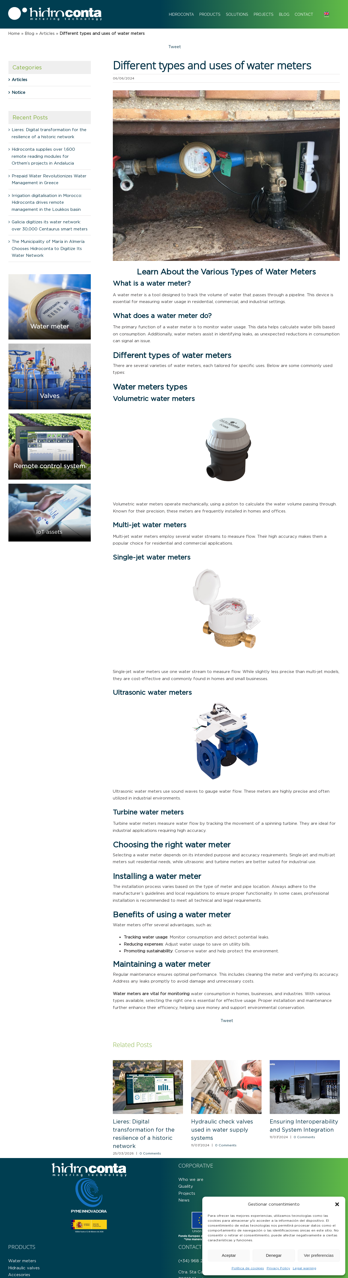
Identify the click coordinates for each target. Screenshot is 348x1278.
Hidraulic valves (24, 1267)
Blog (29, 33)
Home (14, 33)
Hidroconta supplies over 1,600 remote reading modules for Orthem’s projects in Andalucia (43, 156)
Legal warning (304, 1268)
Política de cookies (248, 1268)
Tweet (174, 46)
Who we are (190, 1179)
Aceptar (229, 1255)
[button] (337, 1204)
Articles (47, 33)
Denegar (274, 1255)
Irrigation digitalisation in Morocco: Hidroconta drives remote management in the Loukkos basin (47, 202)
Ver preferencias (319, 1255)
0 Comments (150, 1153)
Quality (185, 1186)
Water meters (22, 1260)
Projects (186, 1193)
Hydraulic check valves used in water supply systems (222, 1130)
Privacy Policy (278, 1268)
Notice (18, 92)
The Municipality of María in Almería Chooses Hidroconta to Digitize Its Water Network (48, 248)
